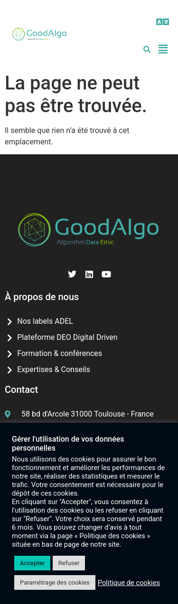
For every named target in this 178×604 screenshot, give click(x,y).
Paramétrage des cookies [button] (55, 582)
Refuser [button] (69, 563)
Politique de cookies (129, 582)
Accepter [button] (32, 563)
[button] (163, 22)
